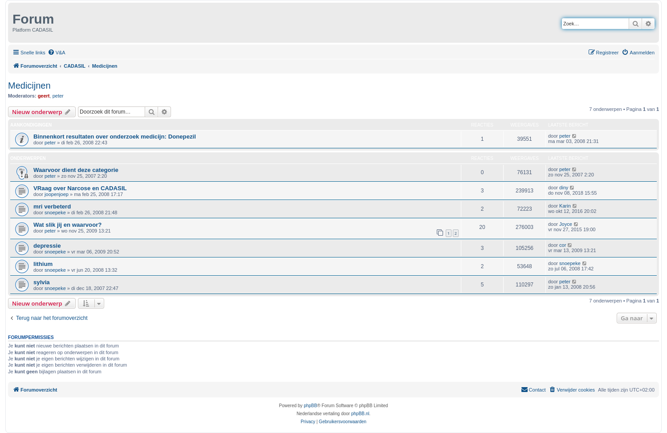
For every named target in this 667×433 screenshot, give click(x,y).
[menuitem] (56, 52)
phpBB (310, 405)
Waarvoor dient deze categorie (75, 170)
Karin (565, 205)
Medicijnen (29, 85)
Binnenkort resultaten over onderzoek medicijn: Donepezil (114, 136)
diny (563, 187)
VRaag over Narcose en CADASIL (80, 188)
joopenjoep (57, 194)
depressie (47, 245)
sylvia (41, 282)
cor (562, 245)
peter (58, 95)
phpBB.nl (360, 413)
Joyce (565, 224)
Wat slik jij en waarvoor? (67, 224)
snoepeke (55, 212)
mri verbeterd (52, 206)
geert (44, 95)
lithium (43, 264)
